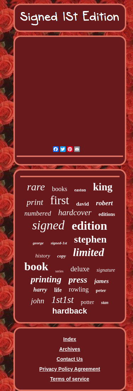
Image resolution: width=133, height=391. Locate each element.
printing (46, 279)
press (77, 279)
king (102, 186)
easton (80, 190)
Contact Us (70, 359)
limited (88, 252)
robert (104, 203)
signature (105, 270)
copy (61, 256)
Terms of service (69, 379)
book (36, 266)
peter (101, 290)
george (38, 243)
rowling (79, 289)
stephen (90, 239)
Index (69, 339)
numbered (37, 213)
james (101, 281)
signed (48, 225)
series (59, 271)
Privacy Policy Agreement (69, 369)
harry (40, 289)
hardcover (75, 212)
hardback (69, 310)
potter (87, 302)
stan (105, 302)
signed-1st (59, 243)
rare (36, 186)
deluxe (80, 269)
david (82, 204)
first (59, 200)
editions (107, 214)
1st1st (62, 299)
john (37, 301)
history (42, 256)
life (58, 290)
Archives (69, 349)
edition (89, 225)
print (35, 202)
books (59, 188)
